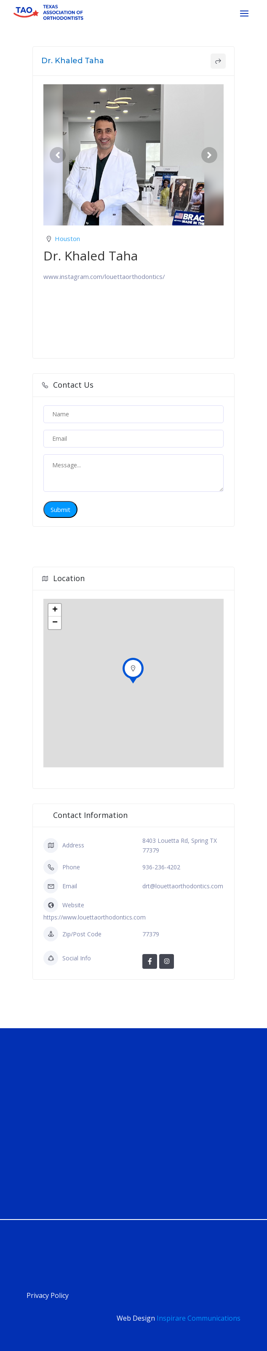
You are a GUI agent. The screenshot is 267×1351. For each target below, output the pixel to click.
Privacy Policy (48, 1295)
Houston (67, 238)
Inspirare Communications (198, 1318)
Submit (60, 509)
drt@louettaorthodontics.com (182, 886)
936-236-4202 (161, 867)
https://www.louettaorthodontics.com (94, 917)
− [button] (55, 623)
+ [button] (55, 610)
